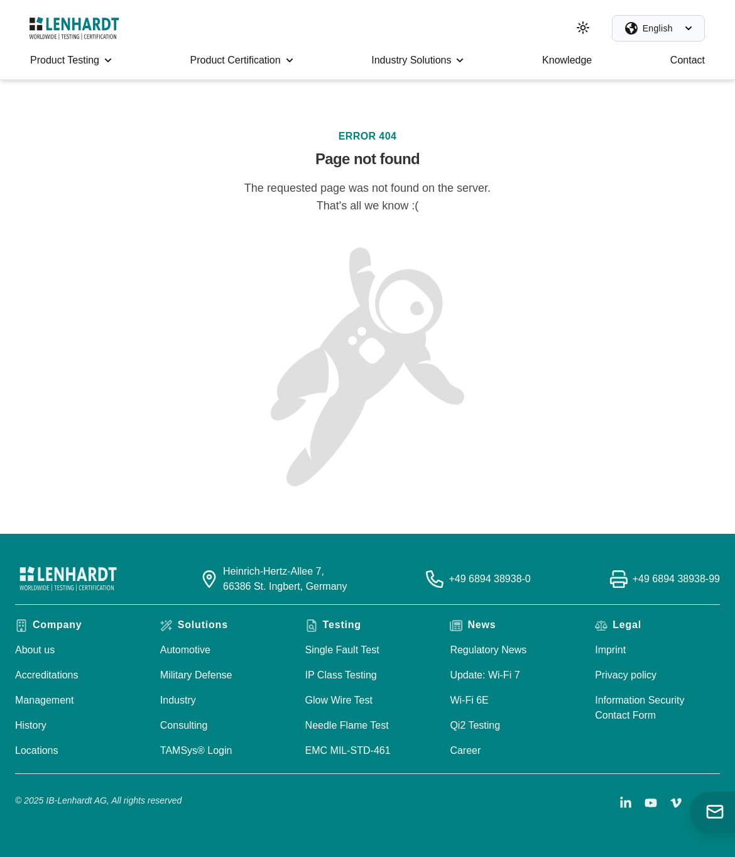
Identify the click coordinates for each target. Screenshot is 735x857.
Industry (178, 700)
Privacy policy (625, 675)
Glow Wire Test (339, 700)
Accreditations (47, 675)
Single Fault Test (342, 649)
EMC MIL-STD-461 (348, 750)
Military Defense (196, 675)
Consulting (184, 725)
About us (35, 649)
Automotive (185, 649)
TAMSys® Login (196, 750)
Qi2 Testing (475, 725)
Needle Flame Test (347, 725)
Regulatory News (488, 649)
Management (44, 700)
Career (465, 750)
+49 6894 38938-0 (489, 578)
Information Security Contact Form (639, 708)
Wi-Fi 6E (469, 700)
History (30, 725)
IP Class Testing (341, 675)
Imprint (610, 649)
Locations (36, 750)
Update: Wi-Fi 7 (485, 675)
